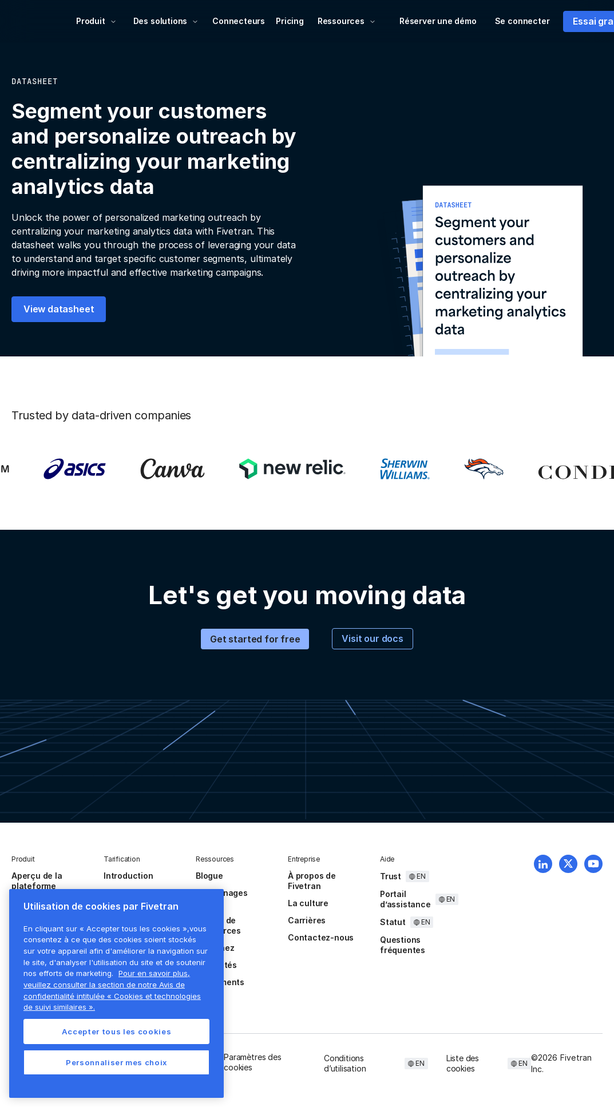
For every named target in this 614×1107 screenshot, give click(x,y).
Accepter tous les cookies (116, 1031)
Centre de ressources (218, 925)
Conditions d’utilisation (345, 1063)
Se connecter (522, 21)
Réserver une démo (438, 21)
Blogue (209, 875)
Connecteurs (238, 21)
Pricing (290, 21)
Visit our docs (372, 638)
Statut (393, 922)
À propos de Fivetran (312, 881)
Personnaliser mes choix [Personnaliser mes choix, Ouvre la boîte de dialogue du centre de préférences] (116, 1062)
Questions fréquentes (402, 945)
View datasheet (58, 309)
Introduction (128, 875)
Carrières (307, 920)
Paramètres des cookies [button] (252, 1062)
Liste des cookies (462, 1063)
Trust (390, 876)
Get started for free (255, 639)
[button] (96, 21)
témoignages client (222, 898)
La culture (308, 903)
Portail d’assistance (405, 899)
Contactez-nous (321, 937)
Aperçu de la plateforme (36, 881)
